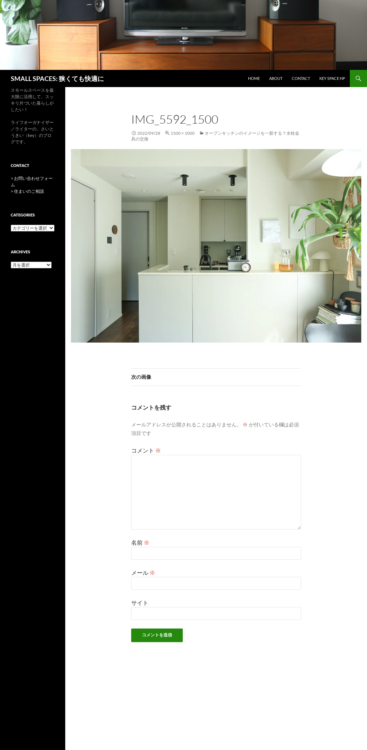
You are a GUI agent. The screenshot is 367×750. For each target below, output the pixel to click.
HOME (254, 78)
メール (143, 572)
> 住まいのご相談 (27, 191)
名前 (140, 542)
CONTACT (301, 78)
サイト (139, 602)
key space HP (332, 78)
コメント (146, 450)
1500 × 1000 (183, 133)
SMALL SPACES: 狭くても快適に (57, 78)
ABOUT (275, 78)
